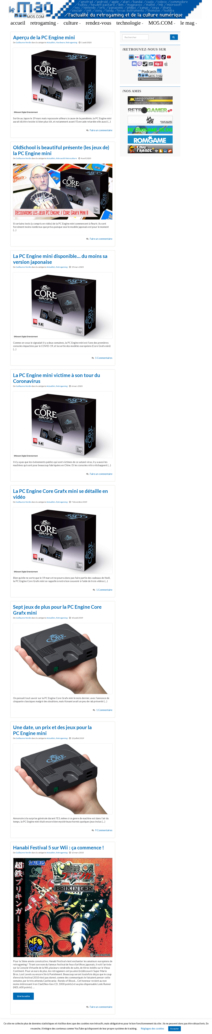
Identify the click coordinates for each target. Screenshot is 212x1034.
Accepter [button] (174, 1028)
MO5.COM (161, 23)
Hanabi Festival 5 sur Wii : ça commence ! (58, 847)
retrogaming (44, 23)
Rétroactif (60, 158)
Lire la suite (23, 996)
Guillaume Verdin (23, 42)
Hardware (60, 42)
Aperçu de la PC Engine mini (44, 37)
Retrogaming (71, 42)
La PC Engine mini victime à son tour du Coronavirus (56, 378)
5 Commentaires (103, 358)
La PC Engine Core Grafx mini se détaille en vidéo (60, 494)
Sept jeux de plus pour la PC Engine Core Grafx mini (57, 610)
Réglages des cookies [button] (152, 1028)
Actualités (51, 42)
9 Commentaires (103, 830)
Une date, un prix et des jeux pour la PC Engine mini (52, 730)
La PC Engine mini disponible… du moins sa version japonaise (60, 259)
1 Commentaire (104, 589)
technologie (129, 23)
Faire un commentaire (101, 130)
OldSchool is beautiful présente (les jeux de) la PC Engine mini (61, 150)
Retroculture (71, 158)
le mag (188, 23)
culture (72, 23)
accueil (17, 23)
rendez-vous (98, 23)
